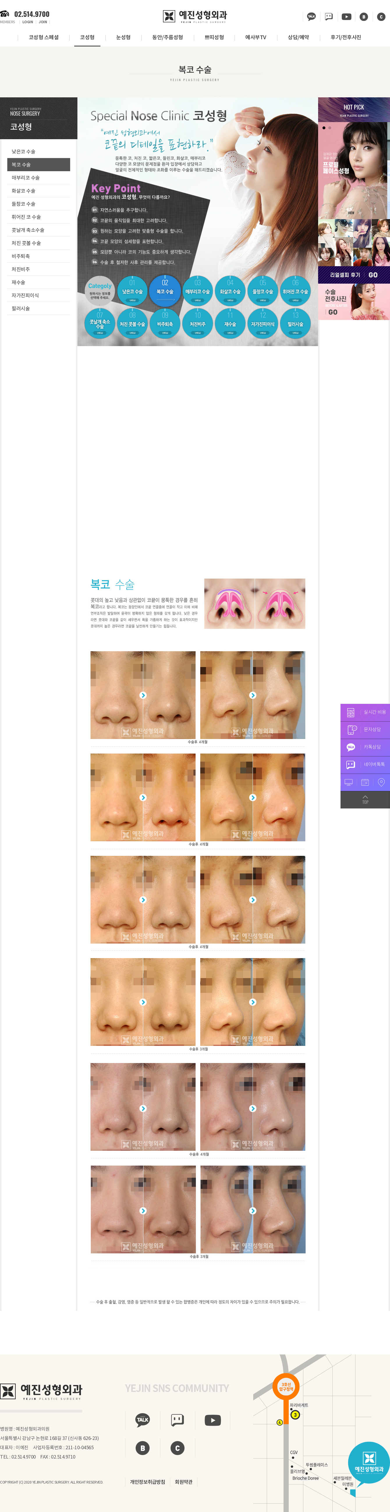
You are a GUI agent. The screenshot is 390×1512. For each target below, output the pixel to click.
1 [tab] (323, 127)
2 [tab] (329, 127)
